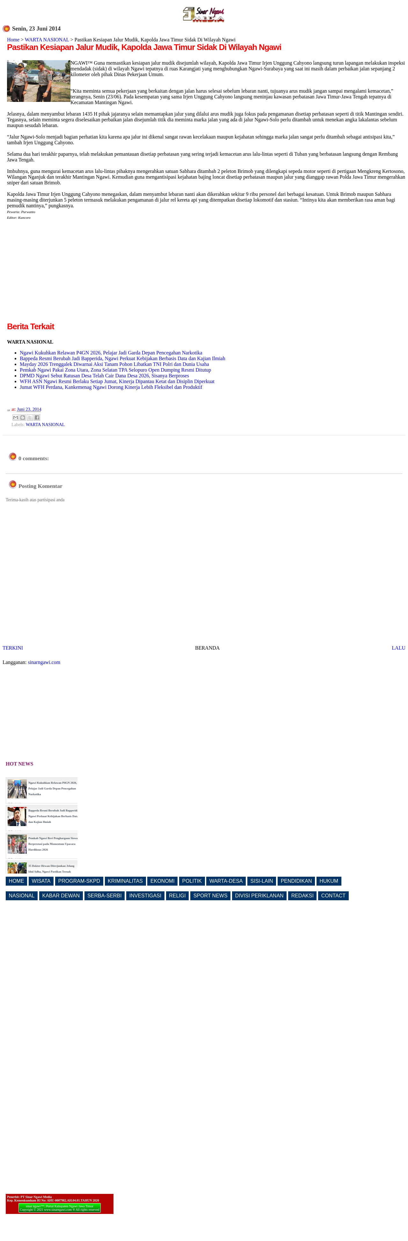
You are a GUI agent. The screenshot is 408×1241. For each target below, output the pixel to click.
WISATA (41, 881)
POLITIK (192, 881)
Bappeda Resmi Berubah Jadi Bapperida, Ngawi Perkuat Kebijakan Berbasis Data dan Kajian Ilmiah (122, 358)
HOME (16, 881)
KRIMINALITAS (125, 881)
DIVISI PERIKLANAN (259, 895)
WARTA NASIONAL (47, 39)
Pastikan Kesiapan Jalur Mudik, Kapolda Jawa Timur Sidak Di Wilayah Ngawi (144, 47)
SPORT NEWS (210, 895)
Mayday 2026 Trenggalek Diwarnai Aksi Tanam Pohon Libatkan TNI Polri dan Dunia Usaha (114, 364)
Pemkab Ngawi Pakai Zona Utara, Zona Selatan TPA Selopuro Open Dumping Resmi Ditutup (115, 370)
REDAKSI (302, 895)
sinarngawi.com (44, 662)
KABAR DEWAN (61, 895)
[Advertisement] (60, 276)
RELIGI (177, 895)
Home (13, 39)
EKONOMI (162, 881)
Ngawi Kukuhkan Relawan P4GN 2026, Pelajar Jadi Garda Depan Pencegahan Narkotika (111, 352)
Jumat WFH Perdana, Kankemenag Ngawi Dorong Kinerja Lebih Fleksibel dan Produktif (111, 387)
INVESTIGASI (145, 895)
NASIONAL (22, 895)
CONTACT (333, 895)
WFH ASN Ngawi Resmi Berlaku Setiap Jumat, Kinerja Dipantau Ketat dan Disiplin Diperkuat (117, 381)
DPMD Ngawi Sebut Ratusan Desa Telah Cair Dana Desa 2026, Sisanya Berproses (104, 375)
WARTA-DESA (226, 881)
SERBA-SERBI (104, 895)
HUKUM (328, 881)
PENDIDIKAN (296, 881)
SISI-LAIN (262, 881)
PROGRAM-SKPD (79, 881)
